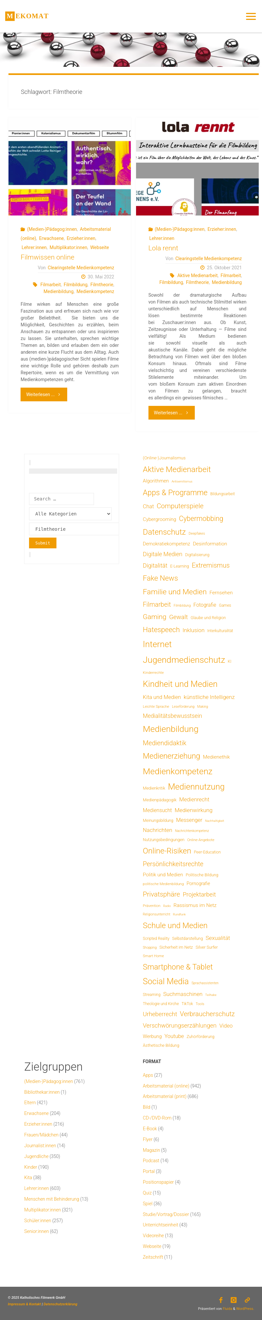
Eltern (30, 1102)
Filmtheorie (101, 284)
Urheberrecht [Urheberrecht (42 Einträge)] (160, 1014)
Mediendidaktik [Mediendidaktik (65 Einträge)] (164, 743)
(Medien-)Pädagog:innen (52, 229)
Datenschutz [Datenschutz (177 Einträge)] (164, 532)
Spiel (148, 1203)
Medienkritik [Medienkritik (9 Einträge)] (154, 788)
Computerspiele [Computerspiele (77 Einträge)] (180, 506)
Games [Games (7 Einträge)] (225, 605)
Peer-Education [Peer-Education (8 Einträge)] (207, 852)
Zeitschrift (153, 1257)
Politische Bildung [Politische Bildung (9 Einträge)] (202, 874)
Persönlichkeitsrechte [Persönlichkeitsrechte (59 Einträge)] (173, 864)
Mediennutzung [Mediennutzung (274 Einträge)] (196, 787)
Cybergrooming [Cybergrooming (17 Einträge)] (159, 519)
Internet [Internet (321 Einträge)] (157, 644)
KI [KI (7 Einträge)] (229, 661)
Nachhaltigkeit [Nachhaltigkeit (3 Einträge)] (214, 821)
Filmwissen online (47, 257)
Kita (28, 1177)
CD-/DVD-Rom (157, 1117)
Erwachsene (51, 238)
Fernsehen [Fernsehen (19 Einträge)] (221, 593)
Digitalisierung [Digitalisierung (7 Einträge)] (197, 555)
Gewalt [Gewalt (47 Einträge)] (178, 617)
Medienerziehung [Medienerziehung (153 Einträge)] (171, 756)
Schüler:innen (37, 1220)
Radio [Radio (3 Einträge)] (167, 906)
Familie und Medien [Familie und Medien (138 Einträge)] (175, 591)
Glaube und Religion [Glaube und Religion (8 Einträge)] (208, 617)
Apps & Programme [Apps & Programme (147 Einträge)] (175, 492)
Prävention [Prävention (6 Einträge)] (152, 905)
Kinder (30, 1167)
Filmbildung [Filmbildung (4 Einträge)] (182, 605)
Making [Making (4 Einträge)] (202, 706)
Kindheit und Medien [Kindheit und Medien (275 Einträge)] (180, 684)
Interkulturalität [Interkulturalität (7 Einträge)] (220, 631)
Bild (146, 1107)
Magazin (151, 1150)
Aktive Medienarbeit (197, 275)
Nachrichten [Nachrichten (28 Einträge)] (157, 830)
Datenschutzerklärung (60, 1304)
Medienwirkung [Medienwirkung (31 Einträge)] (193, 810)
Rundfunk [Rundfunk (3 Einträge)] (179, 914)
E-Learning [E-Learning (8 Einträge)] (179, 566)
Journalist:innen (40, 1145)
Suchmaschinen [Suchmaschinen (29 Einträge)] (182, 994)
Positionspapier (158, 1182)
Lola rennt (163, 248)
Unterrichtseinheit (160, 1224)
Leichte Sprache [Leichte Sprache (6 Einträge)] (156, 706)
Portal (149, 1171)
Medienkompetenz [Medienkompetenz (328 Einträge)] (177, 771)
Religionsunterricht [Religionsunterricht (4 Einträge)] (156, 914)
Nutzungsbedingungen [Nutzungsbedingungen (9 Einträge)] (163, 839)
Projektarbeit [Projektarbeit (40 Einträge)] (199, 894)
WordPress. (245, 1309)
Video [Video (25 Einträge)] (226, 1026)
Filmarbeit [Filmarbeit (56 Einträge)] (157, 604)
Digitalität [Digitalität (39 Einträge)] (155, 565)
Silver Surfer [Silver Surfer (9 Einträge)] (207, 947)
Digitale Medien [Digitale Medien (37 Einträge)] (162, 554)
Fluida (227, 1309)
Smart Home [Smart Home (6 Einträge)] (153, 956)
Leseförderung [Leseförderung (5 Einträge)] (183, 706)
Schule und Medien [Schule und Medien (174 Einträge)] (175, 925)
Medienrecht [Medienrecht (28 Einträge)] (194, 799)
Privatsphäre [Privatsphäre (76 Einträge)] (161, 894)
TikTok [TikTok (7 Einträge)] (187, 1003)
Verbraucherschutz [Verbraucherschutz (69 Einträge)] (207, 1014)
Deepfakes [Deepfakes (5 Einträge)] (197, 533)
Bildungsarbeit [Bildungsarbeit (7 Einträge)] (222, 494)
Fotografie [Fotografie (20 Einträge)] (204, 605)
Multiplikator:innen (68, 247)
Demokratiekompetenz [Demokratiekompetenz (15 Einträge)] (166, 544)
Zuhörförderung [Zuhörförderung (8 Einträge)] (200, 1036)
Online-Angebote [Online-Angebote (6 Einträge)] (200, 840)
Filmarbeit (50, 284)
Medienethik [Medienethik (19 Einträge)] (216, 757)
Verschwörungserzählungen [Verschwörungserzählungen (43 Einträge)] (180, 1025)
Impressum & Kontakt (24, 1304)
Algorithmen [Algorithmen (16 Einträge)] (156, 481)
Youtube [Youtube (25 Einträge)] (174, 1036)
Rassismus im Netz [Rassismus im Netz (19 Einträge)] (195, 905)
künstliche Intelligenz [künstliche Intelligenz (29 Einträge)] (209, 697)
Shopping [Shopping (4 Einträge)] (150, 947)
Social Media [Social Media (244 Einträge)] (166, 981)
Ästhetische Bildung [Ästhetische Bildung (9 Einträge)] (161, 1045)
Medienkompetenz (95, 291)
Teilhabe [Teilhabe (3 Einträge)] (210, 995)
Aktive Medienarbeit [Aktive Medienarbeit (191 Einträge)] (177, 469)
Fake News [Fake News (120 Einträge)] (160, 578)
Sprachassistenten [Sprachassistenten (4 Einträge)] (205, 983)
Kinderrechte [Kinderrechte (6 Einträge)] (153, 672)
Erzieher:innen (81, 238)
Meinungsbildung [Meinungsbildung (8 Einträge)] (158, 820)
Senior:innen (36, 1231)
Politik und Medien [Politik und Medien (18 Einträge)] (163, 875)
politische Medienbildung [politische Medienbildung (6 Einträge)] (163, 884)
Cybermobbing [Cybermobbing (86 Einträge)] (201, 518)
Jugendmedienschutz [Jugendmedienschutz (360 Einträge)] (184, 660)
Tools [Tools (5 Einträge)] (200, 1004)
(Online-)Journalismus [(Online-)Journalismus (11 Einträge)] (164, 457)
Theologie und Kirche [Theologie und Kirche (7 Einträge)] (161, 1003)
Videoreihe (153, 1235)
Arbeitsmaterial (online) (166, 1086)
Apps (148, 1075)
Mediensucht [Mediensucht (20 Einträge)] (157, 810)
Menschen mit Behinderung (51, 1199)
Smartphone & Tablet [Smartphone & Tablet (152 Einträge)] (178, 966)
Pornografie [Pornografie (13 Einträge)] (198, 883)
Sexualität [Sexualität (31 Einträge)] (218, 938)
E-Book (150, 1128)
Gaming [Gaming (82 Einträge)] (154, 617)
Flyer (148, 1139)
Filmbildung (75, 284)
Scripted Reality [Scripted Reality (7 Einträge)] (156, 938)
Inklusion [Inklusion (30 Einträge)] (194, 630)
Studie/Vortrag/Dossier (166, 1214)
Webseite (99, 247)
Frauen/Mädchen (41, 1134)
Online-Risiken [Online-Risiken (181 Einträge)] (167, 850)
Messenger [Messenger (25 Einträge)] (189, 820)
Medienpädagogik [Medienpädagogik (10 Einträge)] (160, 799)
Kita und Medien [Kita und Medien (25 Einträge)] (162, 697)
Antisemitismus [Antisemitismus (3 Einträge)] (182, 481)
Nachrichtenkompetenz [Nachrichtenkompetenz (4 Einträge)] (192, 831)
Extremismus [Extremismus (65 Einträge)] (211, 565)
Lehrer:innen (34, 247)
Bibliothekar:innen (42, 1092)
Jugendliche (36, 1156)
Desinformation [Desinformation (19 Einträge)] (210, 544)
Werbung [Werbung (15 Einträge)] (152, 1036)
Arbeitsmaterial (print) (165, 1096)
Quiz (147, 1192)
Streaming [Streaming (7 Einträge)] (152, 994)
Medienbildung (58, 291)
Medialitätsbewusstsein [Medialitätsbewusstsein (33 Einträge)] (172, 716)
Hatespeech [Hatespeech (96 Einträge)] (161, 630)
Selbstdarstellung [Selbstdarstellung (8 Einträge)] (187, 938)
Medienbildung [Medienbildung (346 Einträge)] (171, 729)
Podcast (151, 1160)
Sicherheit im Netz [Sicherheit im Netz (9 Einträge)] (176, 947)
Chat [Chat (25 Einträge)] (148, 506)
